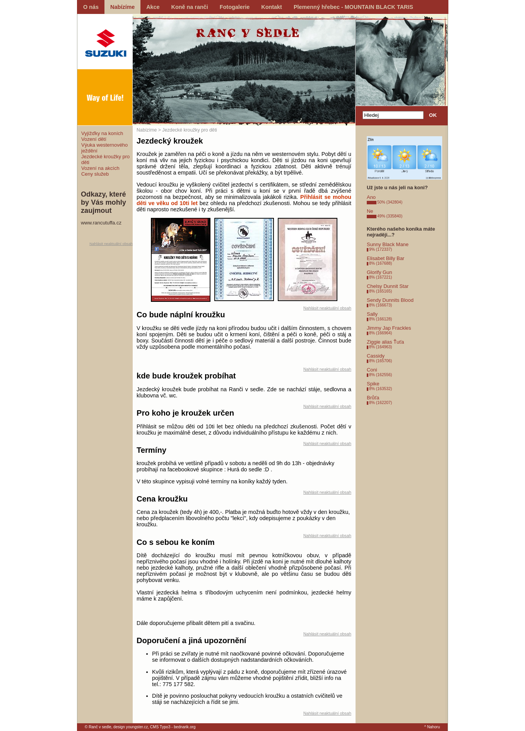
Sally (372, 314)
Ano (371, 197)
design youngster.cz (130, 727)
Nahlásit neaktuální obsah (111, 243)
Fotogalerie (235, 7)
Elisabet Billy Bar (385, 258)
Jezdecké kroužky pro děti (105, 159)
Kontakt (271, 7)
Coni (372, 370)
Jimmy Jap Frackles (389, 328)
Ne (370, 211)
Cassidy (376, 356)
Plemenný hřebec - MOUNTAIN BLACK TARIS (353, 7)
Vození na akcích (100, 168)
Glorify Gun (379, 272)
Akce (152, 7)
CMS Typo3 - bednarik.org (172, 727)
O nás (91, 7)
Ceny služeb (95, 174)
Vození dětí (93, 139)
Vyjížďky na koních (102, 133)
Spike (373, 384)
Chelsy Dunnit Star (388, 286)
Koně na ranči (189, 7)
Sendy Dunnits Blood (390, 300)
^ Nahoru (432, 727)
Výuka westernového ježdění (104, 148)
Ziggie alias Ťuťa (385, 342)
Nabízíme (122, 7)
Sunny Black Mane (388, 244)
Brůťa (373, 398)
